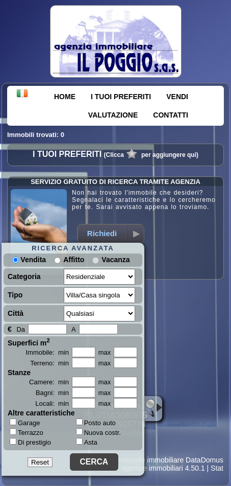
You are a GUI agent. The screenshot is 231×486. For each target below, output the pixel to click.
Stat (217, 468)
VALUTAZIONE (113, 115)
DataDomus (204, 460)
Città (15, 313)
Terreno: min (49, 363)
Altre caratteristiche (41, 413)
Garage (25, 423)
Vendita (29, 260)
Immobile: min (47, 352)
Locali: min (52, 403)
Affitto (73, 260)
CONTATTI (170, 115)
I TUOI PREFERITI (121, 96)
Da (20, 329)
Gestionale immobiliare (147, 460)
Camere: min (49, 382)
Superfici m (29, 342)
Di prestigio (30, 442)
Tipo (15, 295)
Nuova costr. (98, 432)
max (104, 352)
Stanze (19, 372)
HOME (64, 96)
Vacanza (115, 260)
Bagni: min (52, 393)
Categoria (24, 276)
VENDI (177, 96)
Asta (86, 442)
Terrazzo (26, 432)
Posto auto (96, 423)
